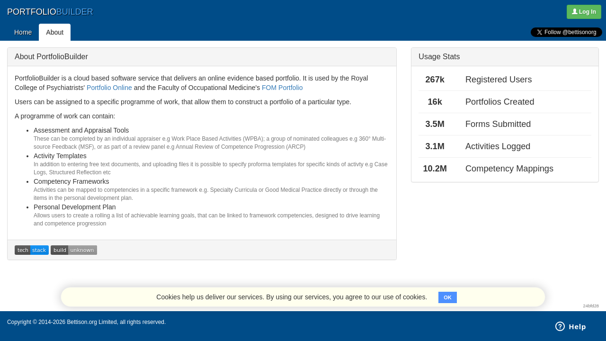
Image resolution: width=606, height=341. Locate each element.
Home (23, 32)
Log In (584, 12)
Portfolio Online (109, 87)
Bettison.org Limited (91, 322)
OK (448, 297)
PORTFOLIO (50, 12)
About (54, 32)
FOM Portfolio (282, 87)
